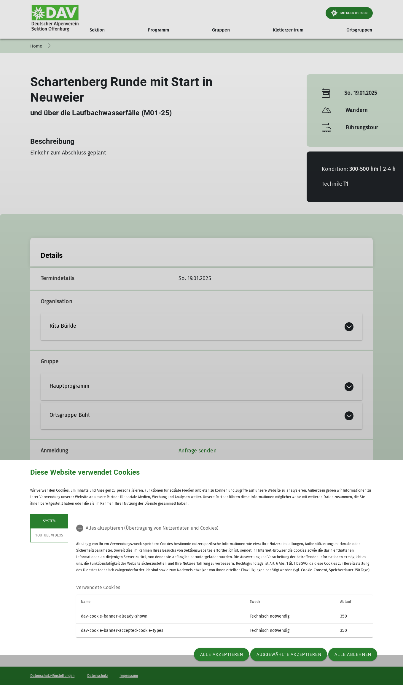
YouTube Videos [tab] (49, 535)
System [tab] (49, 521)
